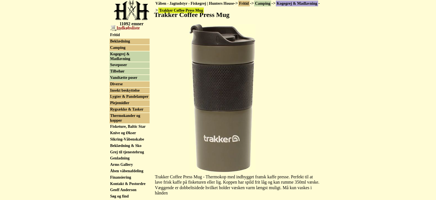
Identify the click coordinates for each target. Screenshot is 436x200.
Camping (262, 3)
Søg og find (119, 196)
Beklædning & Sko (126, 146)
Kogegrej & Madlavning (297, 3)
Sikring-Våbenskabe (127, 139)
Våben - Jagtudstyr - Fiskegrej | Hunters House (194, 3)
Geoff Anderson (123, 190)
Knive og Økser (123, 133)
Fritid (244, 3)
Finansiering (120, 177)
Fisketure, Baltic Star (128, 126)
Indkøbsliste (125, 28)
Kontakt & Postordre (127, 184)
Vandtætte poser (123, 78)
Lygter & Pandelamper (129, 96)
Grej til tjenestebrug (127, 152)
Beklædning (120, 41)
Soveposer (118, 65)
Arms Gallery (121, 164)
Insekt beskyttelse (125, 90)
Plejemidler (119, 103)
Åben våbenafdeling (126, 171)
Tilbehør (117, 71)
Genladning (120, 158)
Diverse (116, 84)
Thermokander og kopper (125, 118)
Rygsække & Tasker (126, 109)
